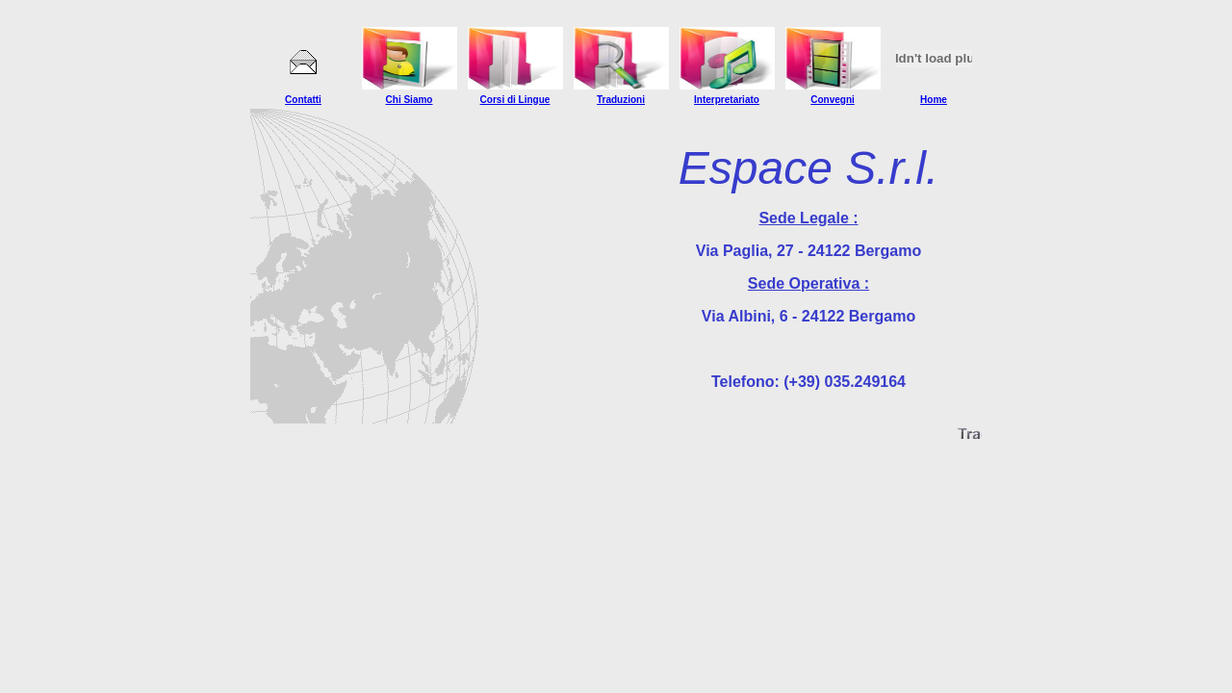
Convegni (832, 99)
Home (933, 99)
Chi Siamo (409, 99)
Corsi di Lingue (515, 99)
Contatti (303, 99)
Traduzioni (621, 99)
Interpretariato (726, 99)
